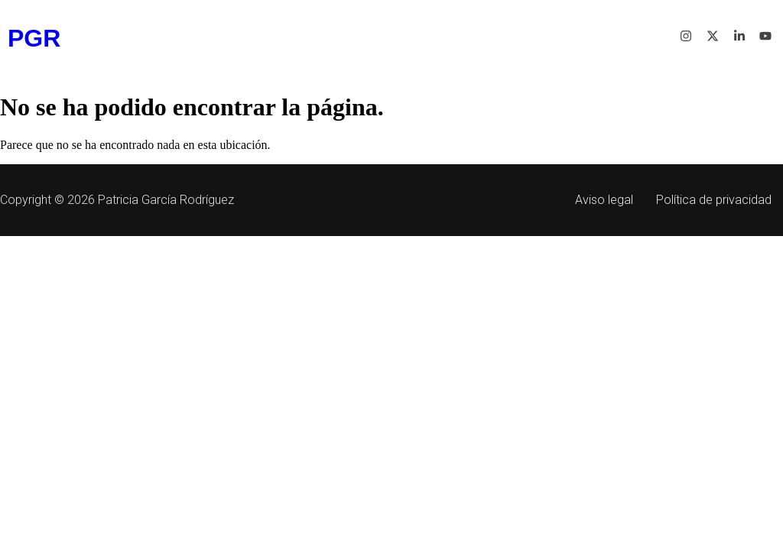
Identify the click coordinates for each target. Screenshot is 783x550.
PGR (34, 38)
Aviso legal (604, 199)
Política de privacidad (714, 199)
